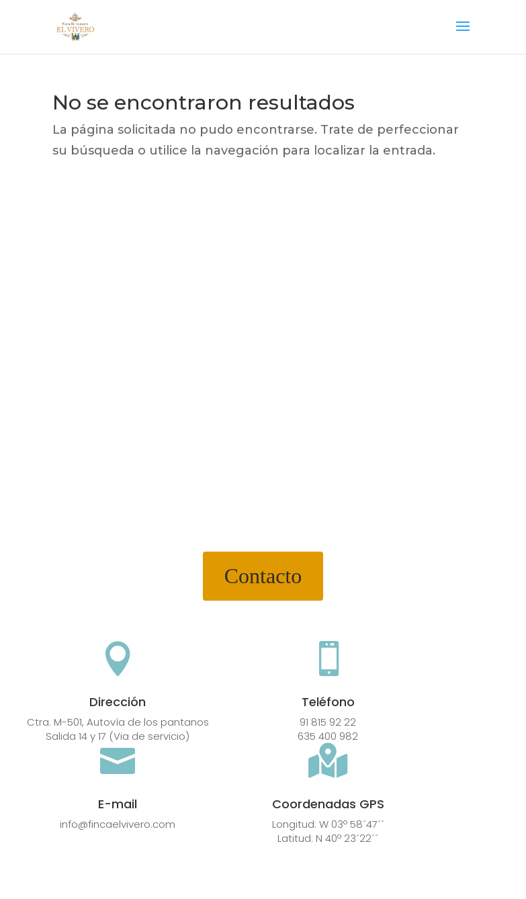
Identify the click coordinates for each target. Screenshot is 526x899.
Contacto (263, 576)
